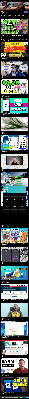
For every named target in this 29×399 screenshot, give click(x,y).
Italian (22, 206)
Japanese (7, 206)
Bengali (22, 204)
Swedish (14, 208)
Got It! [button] (27, 397)
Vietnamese (22, 208)
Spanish (7, 199)
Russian (22, 197)
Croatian (7, 204)
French (7, 197)
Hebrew (14, 204)
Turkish (14, 199)
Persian (7, 208)
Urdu (14, 201)
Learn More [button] (23, 397)
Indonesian (22, 201)
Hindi (22, 199)
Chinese (7, 201)
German (14, 197)
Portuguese (14, 206)
